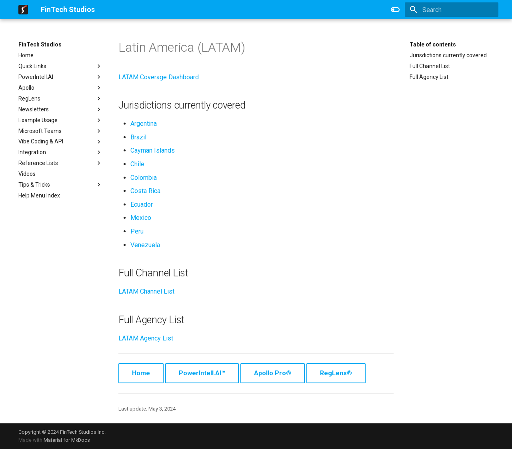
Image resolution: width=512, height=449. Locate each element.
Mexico (140, 217)
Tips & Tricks (60, 184)
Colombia (143, 177)
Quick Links (60, 66)
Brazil (138, 137)
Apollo (60, 87)
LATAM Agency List (145, 338)
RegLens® (336, 373)
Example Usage (60, 120)
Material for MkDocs (67, 440)
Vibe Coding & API (60, 141)
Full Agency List (429, 77)
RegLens (60, 98)
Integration (60, 152)
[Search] (451, 9)
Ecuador (141, 204)
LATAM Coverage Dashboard (158, 77)
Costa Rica (145, 191)
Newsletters (60, 109)
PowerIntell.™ (202, 373)
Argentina (143, 123)
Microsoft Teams (60, 131)
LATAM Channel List (146, 291)
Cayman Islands (152, 150)
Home (26, 55)
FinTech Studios (40, 44)
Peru (137, 231)
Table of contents (433, 44)
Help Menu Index (39, 195)
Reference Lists (60, 163)
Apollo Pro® (272, 373)
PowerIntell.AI (60, 77)
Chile (137, 164)
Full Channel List (430, 66)
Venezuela (145, 245)
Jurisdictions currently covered (448, 55)
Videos (27, 174)
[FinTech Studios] (23, 10)
